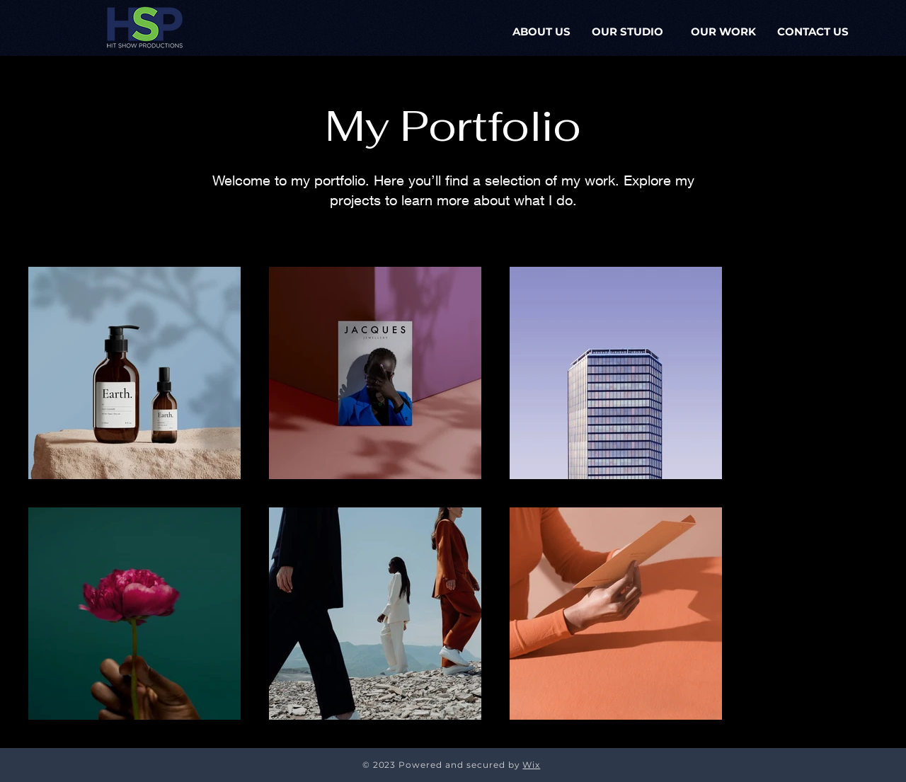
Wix (531, 764)
